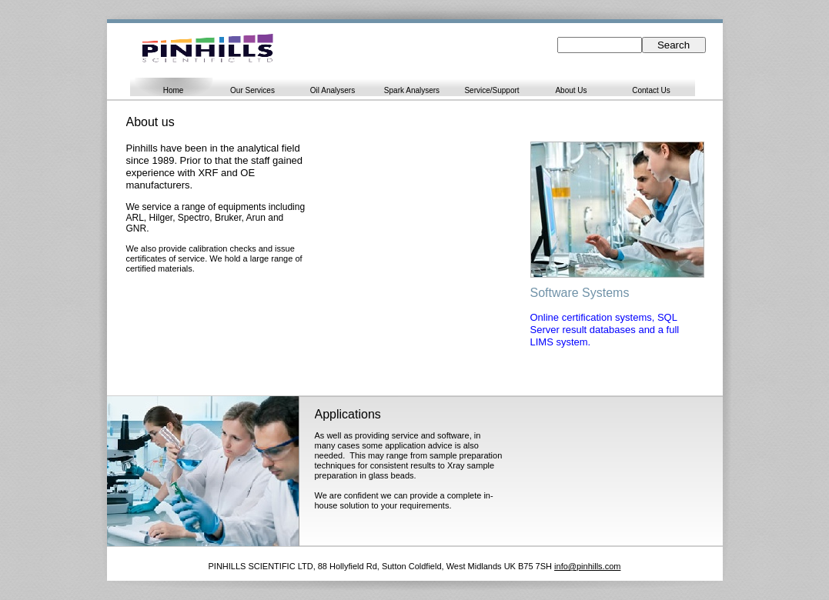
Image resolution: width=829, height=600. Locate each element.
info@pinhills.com (587, 566)
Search (673, 45)
